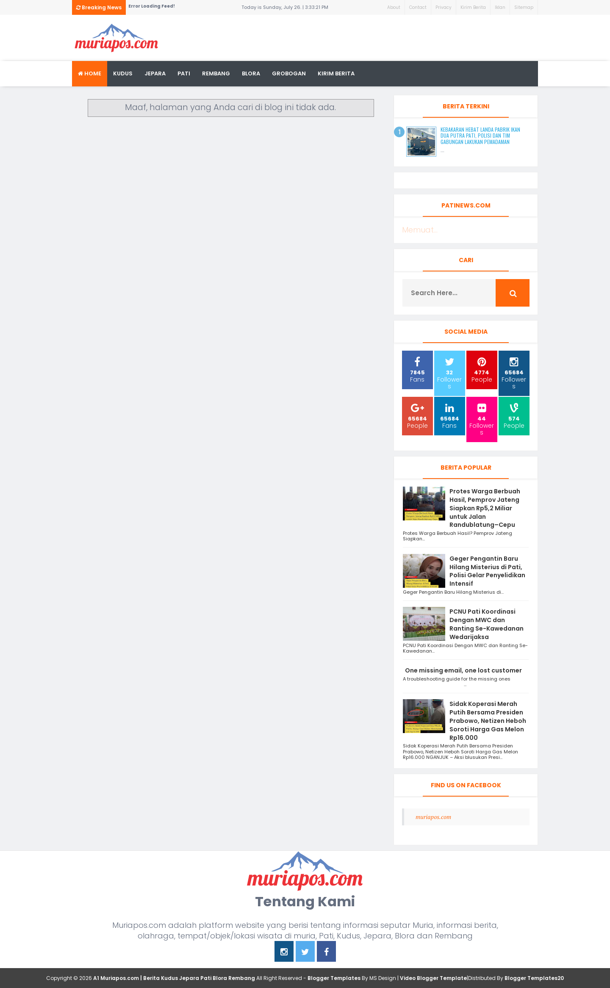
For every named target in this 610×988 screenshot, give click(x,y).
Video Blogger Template (433, 978)
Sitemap (523, 7)
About (393, 7)
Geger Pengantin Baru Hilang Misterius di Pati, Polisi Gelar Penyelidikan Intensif (487, 571)
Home (89, 73)
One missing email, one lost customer (464, 670)
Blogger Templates (334, 978)
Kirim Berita (473, 7)
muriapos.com (433, 817)
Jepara (155, 73)
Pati (183, 73)
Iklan (500, 7)
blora (251, 73)
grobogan (289, 73)
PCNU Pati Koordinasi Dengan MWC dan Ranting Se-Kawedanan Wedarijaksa (486, 624)
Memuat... (420, 229)
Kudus (123, 73)
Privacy (443, 7)
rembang (216, 73)
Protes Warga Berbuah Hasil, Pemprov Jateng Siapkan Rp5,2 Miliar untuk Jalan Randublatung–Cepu (484, 508)
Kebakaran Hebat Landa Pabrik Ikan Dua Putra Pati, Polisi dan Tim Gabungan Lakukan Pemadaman (480, 135)
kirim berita (336, 73)
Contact (418, 7)
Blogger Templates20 (534, 978)
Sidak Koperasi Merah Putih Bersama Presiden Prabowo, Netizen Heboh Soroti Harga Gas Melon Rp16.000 (487, 721)
